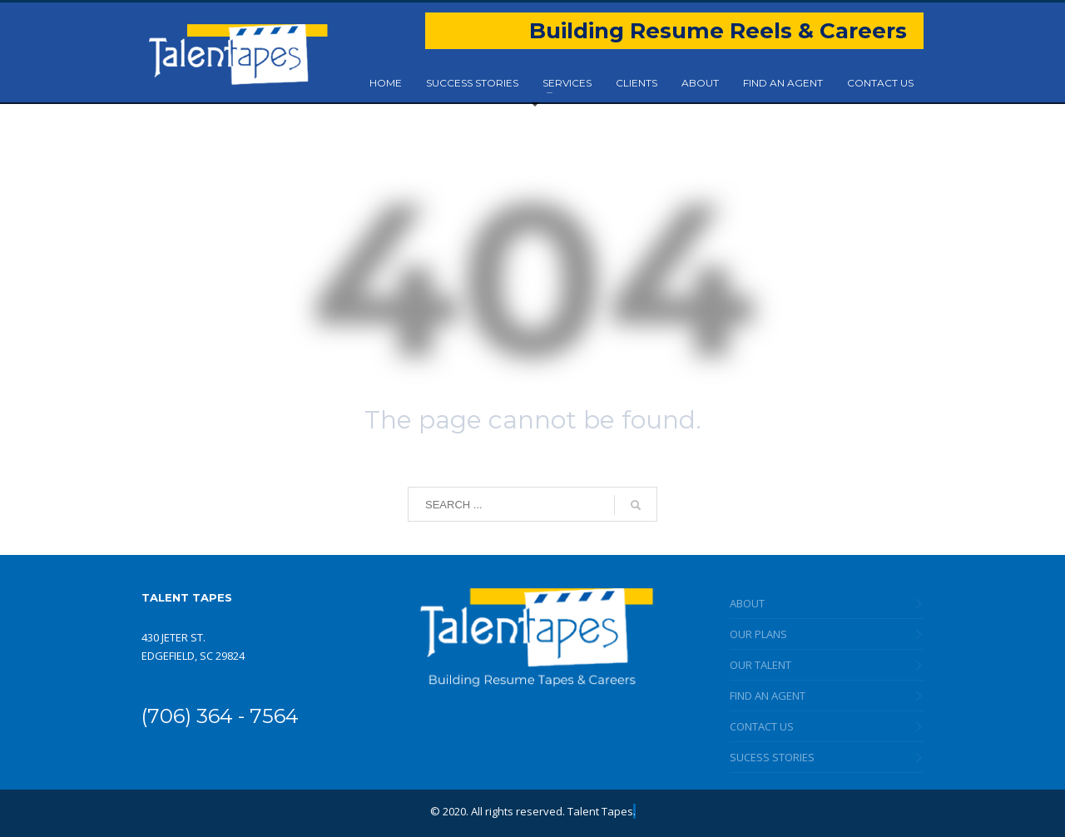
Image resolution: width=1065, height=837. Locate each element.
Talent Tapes (600, 811)
